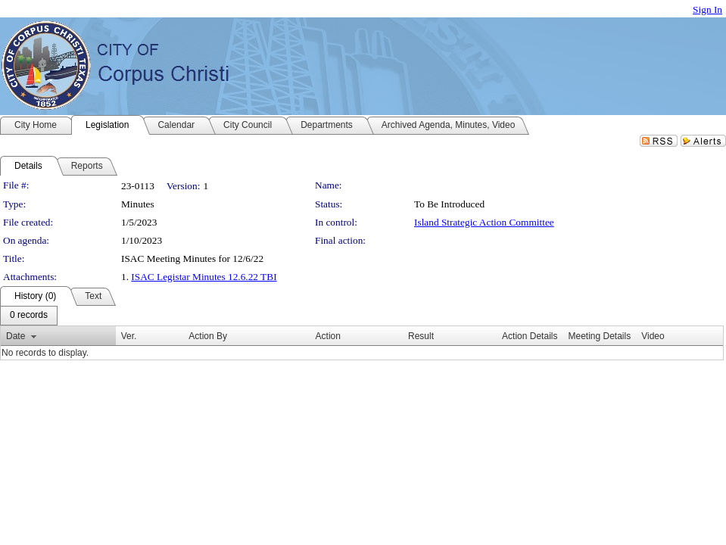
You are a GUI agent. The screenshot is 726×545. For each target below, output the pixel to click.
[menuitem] (29, 316)
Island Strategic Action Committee (484, 222)
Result (421, 336)
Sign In (707, 9)
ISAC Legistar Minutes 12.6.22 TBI (203, 276)
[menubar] (29, 315)
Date (15, 336)
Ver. (129, 336)
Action (328, 336)
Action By (208, 336)
